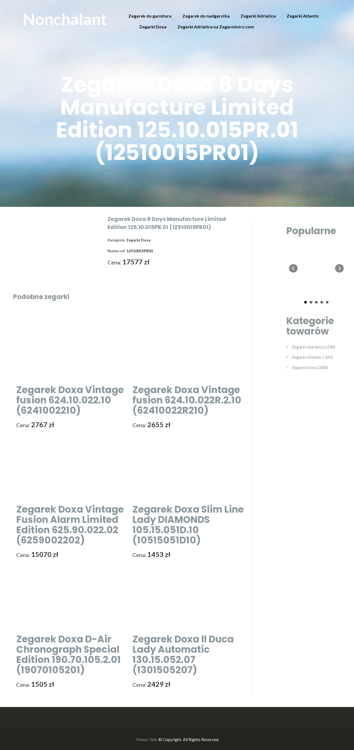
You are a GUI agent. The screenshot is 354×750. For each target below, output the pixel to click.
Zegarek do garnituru (149, 15)
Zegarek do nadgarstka (206, 15)
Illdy (153, 739)
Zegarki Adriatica (258, 15)
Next (339, 268)
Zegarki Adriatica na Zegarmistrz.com (215, 26)
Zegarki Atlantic (303, 15)
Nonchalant (65, 19)
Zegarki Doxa (153, 26)
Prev (293, 268)
